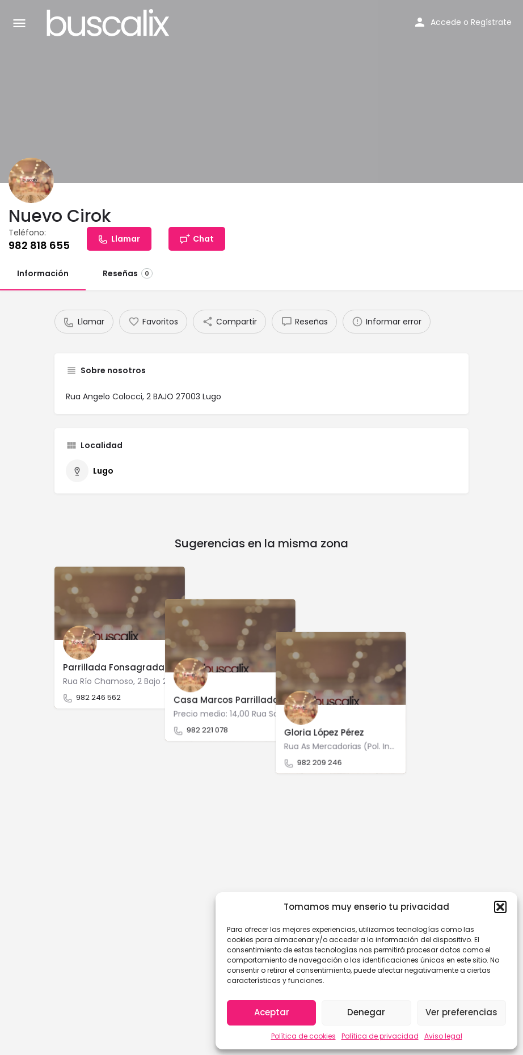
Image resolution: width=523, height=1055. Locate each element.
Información (43, 273)
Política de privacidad (380, 1036)
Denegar (366, 1012)
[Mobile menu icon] (19, 23)
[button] (500, 907)
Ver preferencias (461, 1012)
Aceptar (271, 1012)
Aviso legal (443, 1036)
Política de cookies (303, 1036)
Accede (446, 22)
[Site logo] (109, 23)
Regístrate (491, 22)
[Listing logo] (31, 180)
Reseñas (128, 273)
